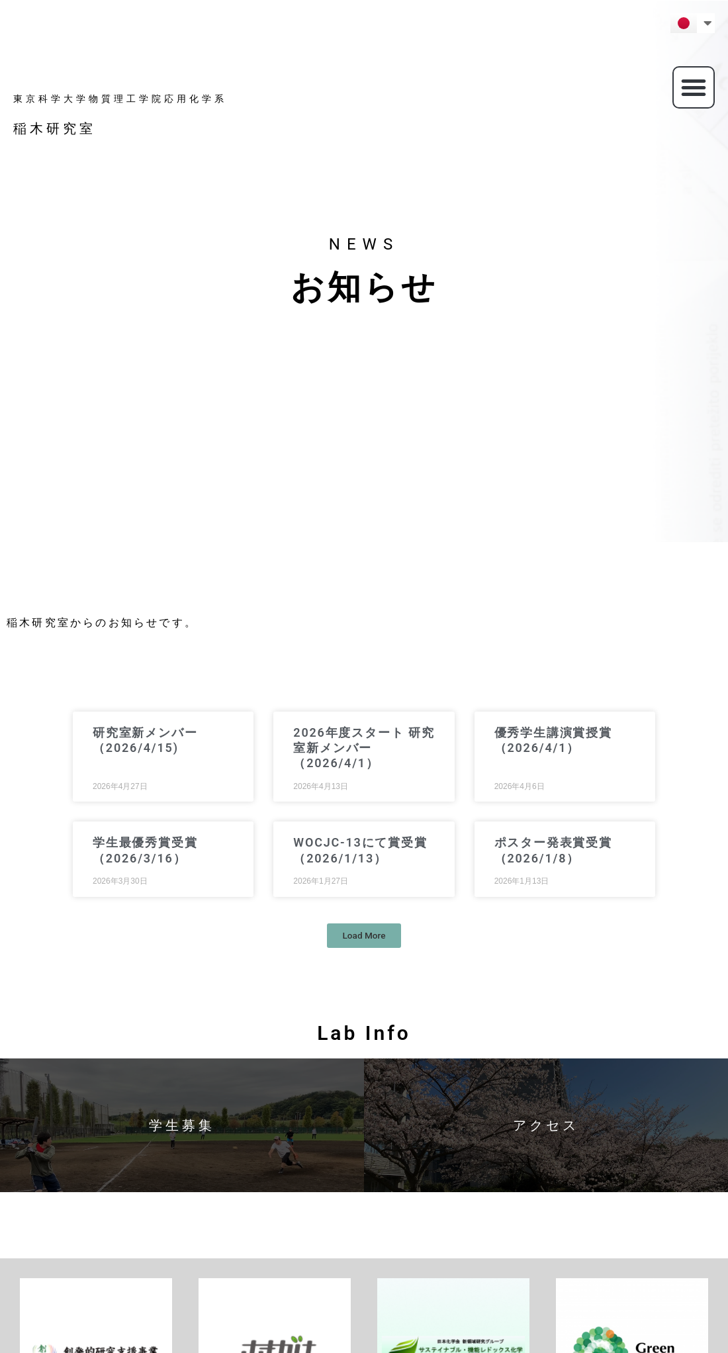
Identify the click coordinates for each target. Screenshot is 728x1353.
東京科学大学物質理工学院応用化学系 (120, 98)
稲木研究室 (54, 128)
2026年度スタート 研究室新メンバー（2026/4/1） (363, 747)
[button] (693, 87)
